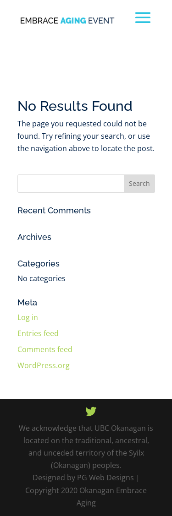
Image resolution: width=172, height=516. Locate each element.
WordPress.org (43, 365)
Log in (27, 317)
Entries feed (38, 333)
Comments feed (44, 349)
